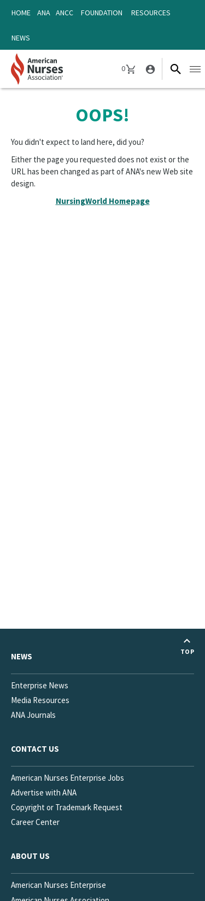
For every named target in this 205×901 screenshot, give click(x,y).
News (20, 38)
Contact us (35, 749)
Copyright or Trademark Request (66, 807)
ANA (43, 12)
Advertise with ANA (44, 792)
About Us (30, 856)
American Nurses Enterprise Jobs (67, 778)
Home (21, 12)
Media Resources (40, 700)
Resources (151, 12)
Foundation (101, 12)
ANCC (64, 12)
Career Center (35, 822)
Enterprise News (39, 685)
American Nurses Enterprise (58, 885)
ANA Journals (33, 715)
